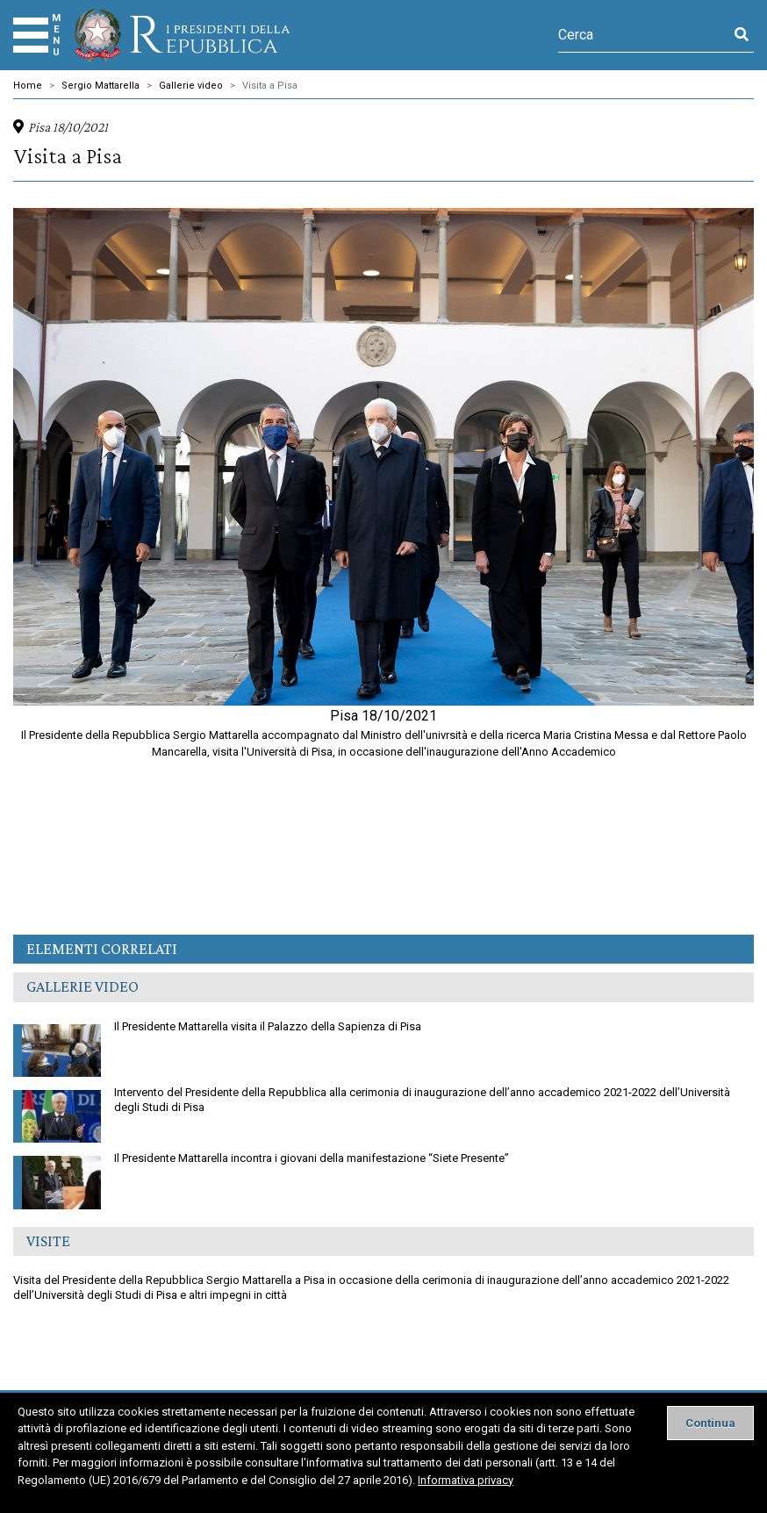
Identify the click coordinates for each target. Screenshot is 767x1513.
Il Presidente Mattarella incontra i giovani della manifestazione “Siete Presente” (261, 1161)
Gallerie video (191, 85)
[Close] (710, 1423)
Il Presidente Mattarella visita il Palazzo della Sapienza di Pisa (217, 1029)
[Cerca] (643, 35)
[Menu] (30, 35)
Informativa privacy (465, 1480)
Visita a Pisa (269, 85)
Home (27, 85)
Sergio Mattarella (100, 85)
